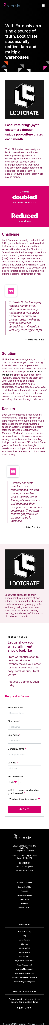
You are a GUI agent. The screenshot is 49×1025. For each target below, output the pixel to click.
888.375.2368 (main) (24, 867)
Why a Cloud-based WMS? (24, 961)
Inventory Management (24, 969)
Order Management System (24, 982)
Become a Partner (24, 908)
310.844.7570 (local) (24, 870)
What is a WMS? (24, 957)
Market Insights (24, 940)
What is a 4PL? (24, 952)
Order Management (24, 965)
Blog (24, 936)
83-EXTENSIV (24, 863)
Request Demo (24, 1007)
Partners (24, 904)
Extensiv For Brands (24, 883)
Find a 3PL (24, 891)
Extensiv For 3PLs (24, 887)
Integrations (24, 899)
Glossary (24, 944)
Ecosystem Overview (24, 895)
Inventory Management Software (24, 977)
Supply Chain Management (24, 973)
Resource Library (24, 931)
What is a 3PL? (24, 948)
